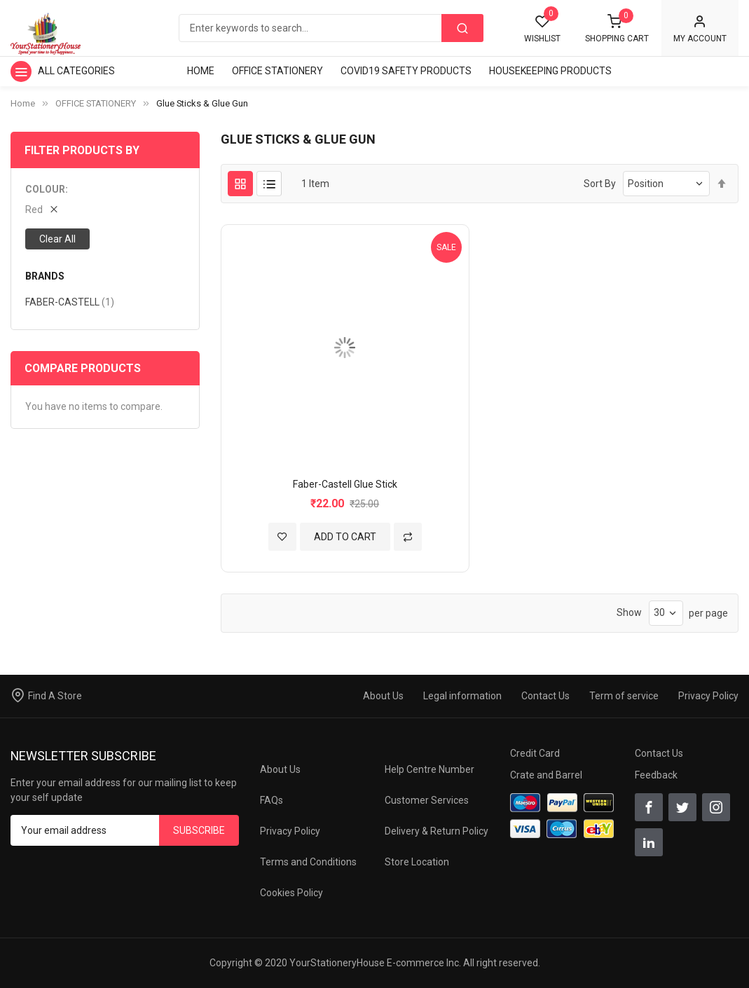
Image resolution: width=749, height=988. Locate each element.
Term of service (624, 695)
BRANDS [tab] (44, 276)
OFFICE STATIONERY (95, 103)
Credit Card (535, 753)
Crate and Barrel (546, 775)
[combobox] (331, 28)
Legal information (462, 695)
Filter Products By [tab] (82, 150)
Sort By (600, 183)
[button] (282, 537)
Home (23, 103)
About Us (383, 695)
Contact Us (545, 695)
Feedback (656, 775)
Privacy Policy (708, 695)
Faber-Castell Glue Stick (345, 484)
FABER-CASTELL (69, 302)
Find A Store (55, 695)
